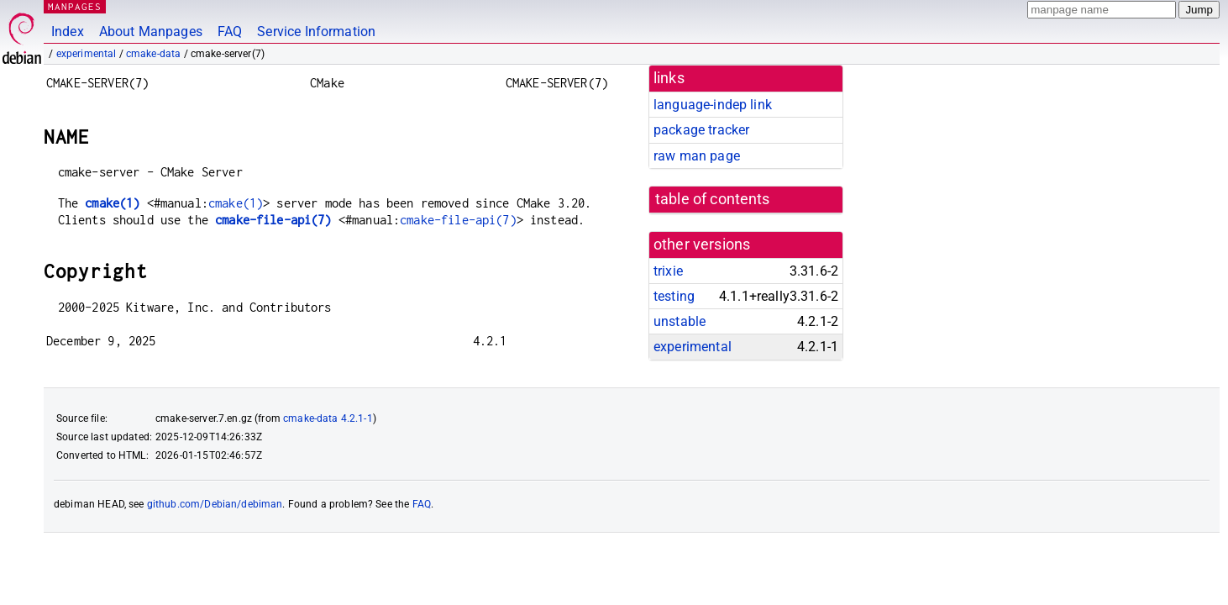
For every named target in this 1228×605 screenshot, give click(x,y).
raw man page (696, 156)
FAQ (230, 31)
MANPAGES (75, 6)
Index (67, 31)
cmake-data (153, 54)
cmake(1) (112, 203)
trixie (668, 271)
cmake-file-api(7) (273, 220)
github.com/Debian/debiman (215, 504)
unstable (679, 321)
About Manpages (150, 31)
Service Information (316, 31)
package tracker (701, 130)
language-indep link (712, 105)
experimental (86, 54)
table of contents (712, 199)
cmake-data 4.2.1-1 (328, 418)
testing (674, 296)
